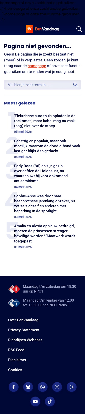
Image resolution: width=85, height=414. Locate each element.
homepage (37, 65)
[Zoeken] (79, 29)
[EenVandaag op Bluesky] (28, 387)
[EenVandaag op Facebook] (14, 387)
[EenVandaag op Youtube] (35, 402)
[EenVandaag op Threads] (72, 387)
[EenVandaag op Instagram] (57, 387)
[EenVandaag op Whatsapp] (43, 387)
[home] (42, 29)
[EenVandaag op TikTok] (50, 402)
